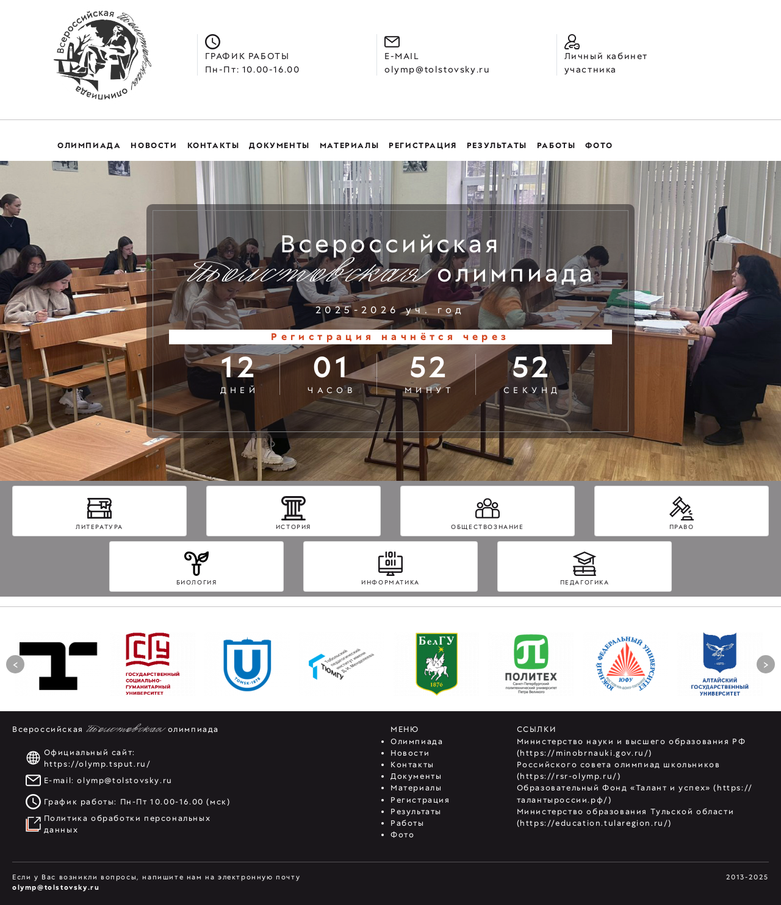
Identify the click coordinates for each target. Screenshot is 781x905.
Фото (402, 834)
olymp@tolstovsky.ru (124, 780)
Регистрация (420, 800)
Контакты (412, 764)
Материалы (416, 788)
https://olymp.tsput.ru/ (97, 764)
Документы (416, 776)
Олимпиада (416, 741)
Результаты (416, 811)
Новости (410, 753)
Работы (407, 823)
